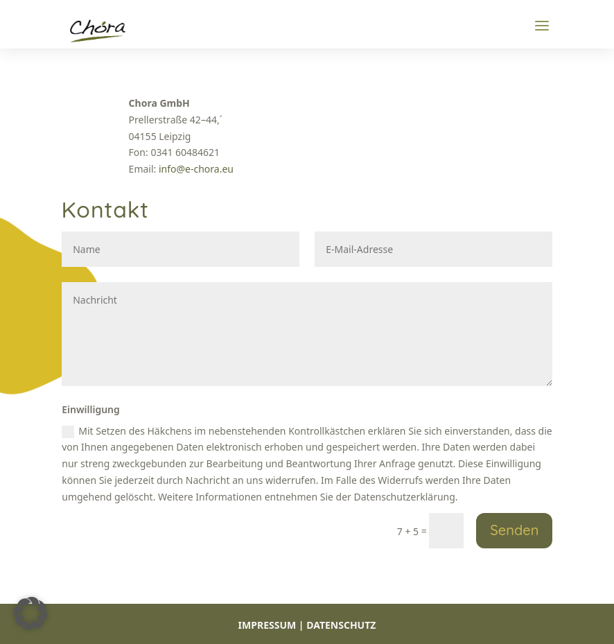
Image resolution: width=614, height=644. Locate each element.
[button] (30, 613)
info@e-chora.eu (196, 168)
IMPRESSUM (267, 625)
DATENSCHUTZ (341, 625)
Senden (514, 530)
